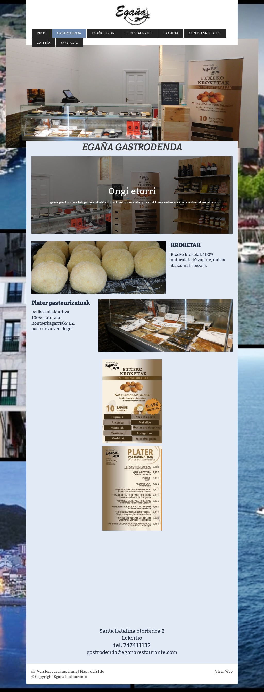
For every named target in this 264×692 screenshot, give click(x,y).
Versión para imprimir (54, 671)
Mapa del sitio (92, 671)
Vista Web (224, 671)
